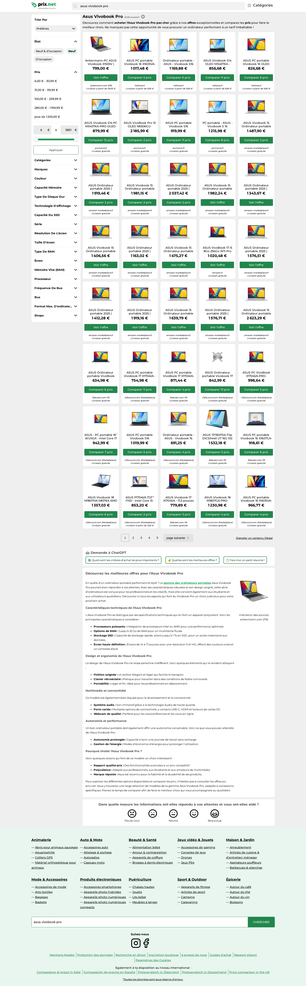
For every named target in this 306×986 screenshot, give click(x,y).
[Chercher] (75, 6)
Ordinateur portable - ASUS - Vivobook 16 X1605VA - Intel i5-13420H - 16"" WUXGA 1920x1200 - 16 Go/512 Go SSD (178, 436)
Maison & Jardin (240, 840)
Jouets (137, 892)
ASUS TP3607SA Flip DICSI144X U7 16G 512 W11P (217, 436)
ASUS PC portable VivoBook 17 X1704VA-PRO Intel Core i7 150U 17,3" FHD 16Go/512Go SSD (178, 374)
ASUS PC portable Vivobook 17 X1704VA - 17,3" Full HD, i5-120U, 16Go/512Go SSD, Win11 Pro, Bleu (139, 374)
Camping (188, 897)
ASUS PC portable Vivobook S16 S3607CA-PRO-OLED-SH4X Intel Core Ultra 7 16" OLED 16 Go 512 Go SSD (139, 436)
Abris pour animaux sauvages (56, 847)
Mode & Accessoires (49, 879)
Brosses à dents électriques (152, 862)
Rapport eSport (245, 955)
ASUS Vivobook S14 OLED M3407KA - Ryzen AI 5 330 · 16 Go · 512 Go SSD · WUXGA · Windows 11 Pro (217, 62)
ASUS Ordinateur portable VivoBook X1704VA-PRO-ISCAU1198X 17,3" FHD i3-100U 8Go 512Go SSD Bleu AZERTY (100, 374)
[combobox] (161, 6)
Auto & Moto (91, 840)
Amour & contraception (149, 852)
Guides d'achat (220, 955)
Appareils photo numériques (105, 897)
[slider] (36, 139)
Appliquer (56, 150)
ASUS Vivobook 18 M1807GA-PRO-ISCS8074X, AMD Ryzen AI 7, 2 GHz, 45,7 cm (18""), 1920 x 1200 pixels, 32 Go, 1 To (217, 499)
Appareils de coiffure (147, 857)
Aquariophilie (45, 852)
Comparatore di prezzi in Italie (59, 972)
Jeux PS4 (187, 862)
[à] (68, 129)
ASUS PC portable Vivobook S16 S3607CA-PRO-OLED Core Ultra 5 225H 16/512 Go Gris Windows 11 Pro (178, 124)
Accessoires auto (96, 847)
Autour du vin (240, 897)
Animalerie (41, 840)
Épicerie (233, 879)
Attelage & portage (98, 852)
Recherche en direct (131, 955)
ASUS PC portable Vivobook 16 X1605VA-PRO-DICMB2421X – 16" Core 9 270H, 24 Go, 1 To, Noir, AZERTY (139, 62)
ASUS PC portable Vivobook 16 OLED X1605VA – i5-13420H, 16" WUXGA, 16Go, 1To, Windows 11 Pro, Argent (256, 62)
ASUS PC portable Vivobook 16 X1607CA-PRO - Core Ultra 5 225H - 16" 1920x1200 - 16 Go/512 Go (256, 436)
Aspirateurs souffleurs (245, 862)
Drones (186, 857)
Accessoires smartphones (102, 887)
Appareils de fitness (195, 887)
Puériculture (140, 879)
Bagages (41, 897)
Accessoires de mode (50, 887)
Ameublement (240, 847)
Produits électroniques (100, 879)
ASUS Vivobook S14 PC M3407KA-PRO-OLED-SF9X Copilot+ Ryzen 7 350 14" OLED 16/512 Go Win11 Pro (100, 124)
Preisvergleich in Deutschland (204, 972)
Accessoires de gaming (198, 847)
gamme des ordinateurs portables (187, 582)
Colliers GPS (44, 857)
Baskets (41, 902)
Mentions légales (61, 955)
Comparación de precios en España (109, 972)
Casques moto (94, 862)
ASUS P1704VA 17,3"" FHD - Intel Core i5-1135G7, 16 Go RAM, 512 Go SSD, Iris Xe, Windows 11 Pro (139, 499)
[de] (41, 129)
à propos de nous (194, 955)
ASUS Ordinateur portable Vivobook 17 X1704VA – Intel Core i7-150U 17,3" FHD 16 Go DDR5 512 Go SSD (217, 374)
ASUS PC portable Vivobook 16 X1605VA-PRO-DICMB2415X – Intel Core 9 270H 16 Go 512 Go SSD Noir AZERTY (256, 499)
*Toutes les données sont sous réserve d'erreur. (153, 979)
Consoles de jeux (193, 852)
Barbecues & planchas (246, 867)
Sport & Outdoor (192, 879)
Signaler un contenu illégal (254, 538)
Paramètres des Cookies (153, 960)
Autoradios (91, 857)
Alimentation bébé (146, 847)
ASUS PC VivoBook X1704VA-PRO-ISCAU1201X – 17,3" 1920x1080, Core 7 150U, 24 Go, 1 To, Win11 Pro (256, 374)
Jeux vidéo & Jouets (195, 840)
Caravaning (189, 902)
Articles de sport (193, 892)
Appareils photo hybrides (102, 892)
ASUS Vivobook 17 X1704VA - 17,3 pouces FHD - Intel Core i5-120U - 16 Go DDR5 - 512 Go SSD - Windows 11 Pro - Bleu (178, 499)
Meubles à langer (145, 902)
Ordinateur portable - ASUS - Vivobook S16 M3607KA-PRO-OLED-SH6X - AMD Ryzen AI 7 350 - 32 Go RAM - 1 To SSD (178, 62)
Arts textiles (44, 892)
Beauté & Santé (143, 840)
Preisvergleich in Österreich (158, 972)
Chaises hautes (143, 887)
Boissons (236, 902)
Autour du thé (240, 892)
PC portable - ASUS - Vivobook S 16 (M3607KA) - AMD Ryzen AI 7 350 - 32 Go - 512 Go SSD (217, 124)
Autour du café (240, 887)
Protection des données (95, 955)
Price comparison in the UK (249, 972)
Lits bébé (139, 897)
